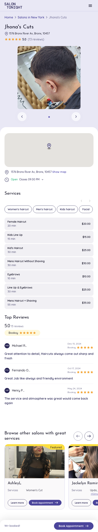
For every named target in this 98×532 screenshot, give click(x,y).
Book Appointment (74, 526)
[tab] (49, 117)
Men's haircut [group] (44, 209)
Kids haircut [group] (67, 209)
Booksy (22, 333)
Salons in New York (31, 17)
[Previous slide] (22, 116)
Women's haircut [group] (18, 209)
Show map (59, 172)
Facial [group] (86, 209)
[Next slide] (76, 116)
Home (9, 17)
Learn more (17, 502)
